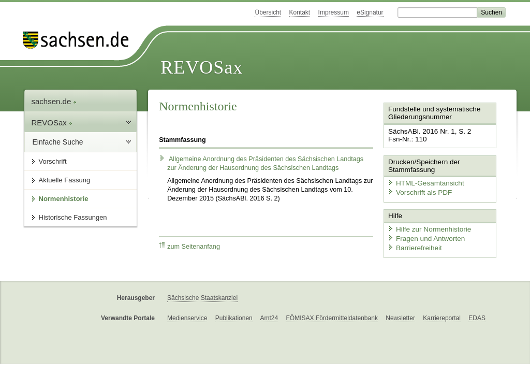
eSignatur (370, 12)
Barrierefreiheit (413, 245)
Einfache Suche (58, 142)
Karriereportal (442, 317)
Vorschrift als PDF (417, 191)
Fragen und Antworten (424, 236)
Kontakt (300, 12)
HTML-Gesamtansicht (423, 181)
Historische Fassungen (73, 217)
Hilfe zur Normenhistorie (426, 227)
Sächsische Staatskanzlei (202, 297)
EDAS (476, 317)
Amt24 (269, 317)
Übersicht (268, 12)
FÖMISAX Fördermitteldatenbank (331, 317)
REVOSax (201, 67)
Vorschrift (53, 161)
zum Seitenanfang (189, 246)
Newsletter (400, 317)
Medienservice (187, 317)
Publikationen (234, 317)
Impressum (333, 12)
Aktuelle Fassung (65, 180)
